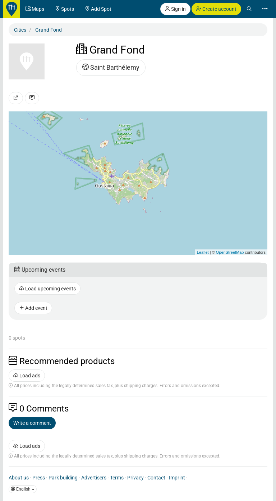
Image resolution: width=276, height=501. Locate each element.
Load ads (26, 375)
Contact (156, 478)
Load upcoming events (47, 288)
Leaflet (203, 252)
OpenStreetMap (230, 252)
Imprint (177, 478)
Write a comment (32, 423)
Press (38, 478)
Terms (117, 478)
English (22, 489)
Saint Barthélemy (110, 67)
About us (19, 478)
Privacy (135, 478)
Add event (33, 308)
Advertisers (93, 478)
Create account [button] (216, 9)
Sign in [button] (175, 9)
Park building (63, 478)
